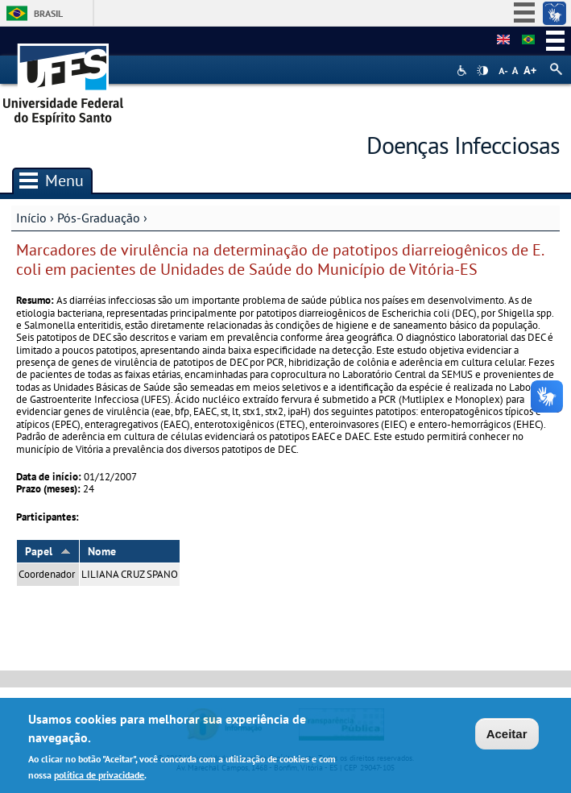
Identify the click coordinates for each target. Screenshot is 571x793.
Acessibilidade (463, 70)
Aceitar (507, 736)
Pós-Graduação (98, 218)
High (482, 71)
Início (31, 218)
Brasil (48, 13)
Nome (102, 551)
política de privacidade (99, 777)
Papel (48, 551)
